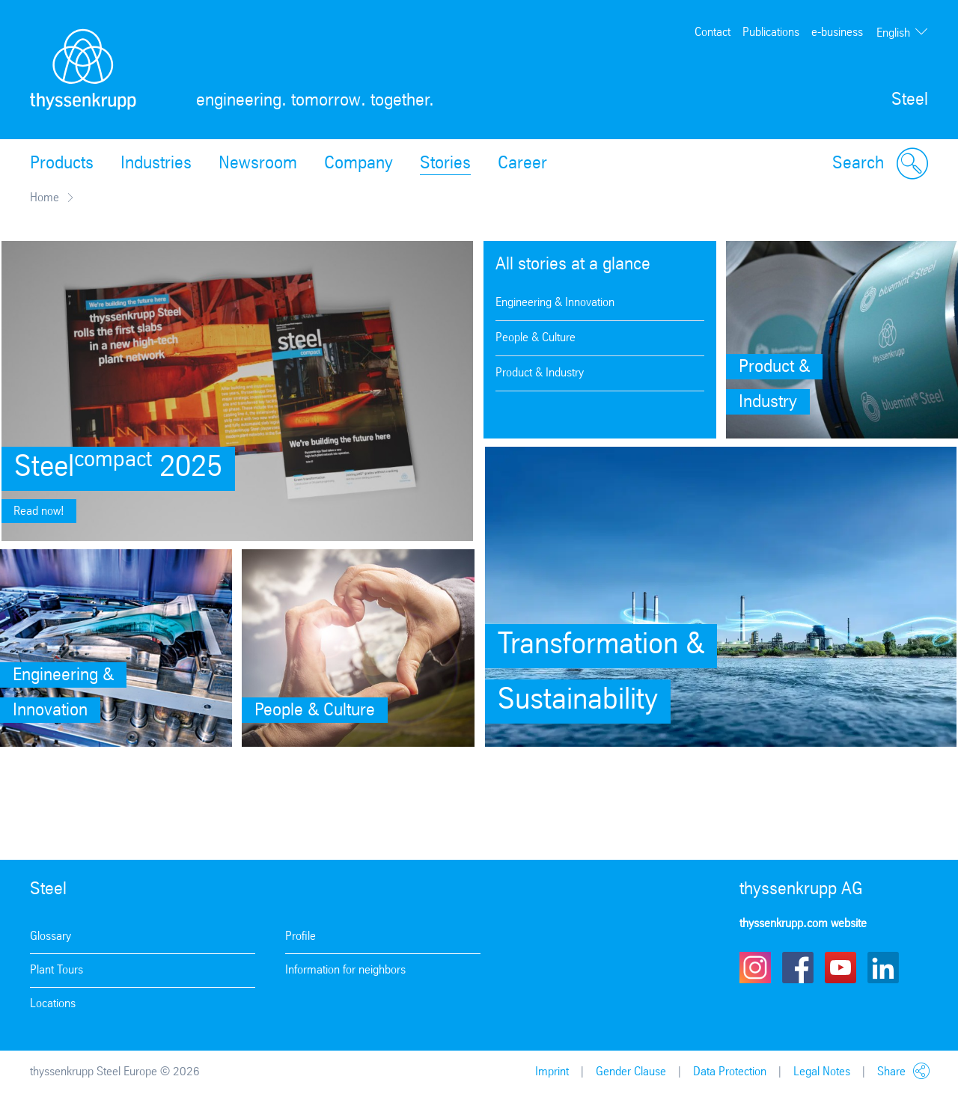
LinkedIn (883, 967)
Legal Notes (821, 1072)
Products (62, 164)
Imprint (552, 1072)
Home (44, 198)
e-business (837, 32)
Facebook (798, 967)
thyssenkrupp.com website (803, 923)
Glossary (50, 936)
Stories (445, 164)
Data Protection (729, 1072)
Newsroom (258, 164)
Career (522, 164)
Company (358, 164)
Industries (156, 164)
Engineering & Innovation (554, 302)
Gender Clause (631, 1072)
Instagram (755, 967)
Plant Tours (56, 970)
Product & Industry (539, 373)
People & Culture (535, 337)
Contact (712, 32)
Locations (53, 1003)
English (893, 33)
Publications (770, 32)
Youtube (840, 967)
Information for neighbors (345, 970)
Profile (300, 936)
